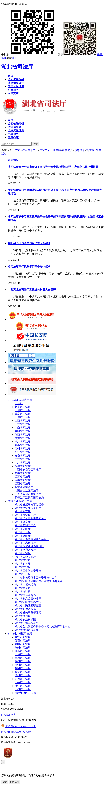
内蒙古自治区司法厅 (26, 490)
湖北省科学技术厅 (25, 514)
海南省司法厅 (23, 473)
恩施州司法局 (23, 678)
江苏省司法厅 (23, 476)
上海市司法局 (23, 417)
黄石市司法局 (23, 640)
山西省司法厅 (23, 420)
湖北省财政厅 (23, 535)
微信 (77, 54)
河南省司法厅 (23, 427)
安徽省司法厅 (23, 455)
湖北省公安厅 (23, 521)
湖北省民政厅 (23, 528)
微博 (100, 54)
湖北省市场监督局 (25, 595)
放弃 (5, 782)
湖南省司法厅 (23, 445)
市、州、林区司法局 (20, 633)
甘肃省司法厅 (23, 438)
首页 (18, 150)
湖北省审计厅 (23, 574)
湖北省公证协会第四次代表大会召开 (29, 243)
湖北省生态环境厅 (25, 542)
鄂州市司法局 (23, 664)
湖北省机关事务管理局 (28, 612)
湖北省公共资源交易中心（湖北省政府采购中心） (44, 626)
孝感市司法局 (23, 657)
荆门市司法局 (23, 661)
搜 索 (35, 144)
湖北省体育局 (23, 588)
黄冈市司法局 (23, 668)
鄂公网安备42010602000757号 (18, 726)
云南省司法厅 (23, 480)
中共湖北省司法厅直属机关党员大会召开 (32, 289)
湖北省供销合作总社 (26, 630)
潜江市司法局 (23, 685)
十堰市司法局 (23, 654)
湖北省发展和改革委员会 (29, 504)
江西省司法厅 (23, 483)
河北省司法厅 (23, 462)
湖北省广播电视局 (25, 584)
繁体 (4, 57)
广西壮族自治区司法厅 (28, 469)
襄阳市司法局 (23, 644)
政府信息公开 (30, 150)
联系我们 (28, 732)
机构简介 (67, 150)
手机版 (29, 54)
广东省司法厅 (23, 459)
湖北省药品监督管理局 (28, 598)
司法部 (19, 403)
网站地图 (6, 732)
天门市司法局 (23, 689)
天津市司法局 (23, 410)
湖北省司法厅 (17, 67)
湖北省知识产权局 (25, 609)
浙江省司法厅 (23, 452)
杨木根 (90, 150)
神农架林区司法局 (25, 692)
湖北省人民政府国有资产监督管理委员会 (38, 581)
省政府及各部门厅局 (20, 501)
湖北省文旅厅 (23, 567)
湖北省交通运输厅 (25, 549)
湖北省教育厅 (23, 511)
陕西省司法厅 (23, 434)
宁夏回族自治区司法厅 (28, 494)
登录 (9, 57)
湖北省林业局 (23, 560)
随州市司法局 (23, 675)
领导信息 (79, 150)
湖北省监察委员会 (25, 525)
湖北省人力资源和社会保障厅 (32, 539)
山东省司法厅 (23, 424)
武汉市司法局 (23, 637)
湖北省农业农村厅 (25, 556)
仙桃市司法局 (23, 682)
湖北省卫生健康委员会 (28, 570)
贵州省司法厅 (23, 448)
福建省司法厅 (23, 466)
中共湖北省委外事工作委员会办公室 (36, 577)
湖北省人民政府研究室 (28, 605)
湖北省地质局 (23, 616)
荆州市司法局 (23, 647)
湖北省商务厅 (23, 563)
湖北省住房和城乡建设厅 (29, 546)
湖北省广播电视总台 (26, 623)
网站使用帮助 (8, 714)
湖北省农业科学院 (25, 619)
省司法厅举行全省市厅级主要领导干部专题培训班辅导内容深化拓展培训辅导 (53, 166)
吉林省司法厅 (23, 431)
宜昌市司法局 (23, 651)
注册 (14, 57)
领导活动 (13, 159)
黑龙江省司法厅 (24, 487)
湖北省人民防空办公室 (28, 602)
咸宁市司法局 (23, 671)
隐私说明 (17, 732)
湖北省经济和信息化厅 (28, 508)
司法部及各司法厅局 (20, 399)
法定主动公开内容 (50, 150)
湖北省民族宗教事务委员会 (30, 518)
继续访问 (14, 782)
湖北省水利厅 (23, 553)
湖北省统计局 (23, 591)
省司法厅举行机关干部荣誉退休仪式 (29, 266)
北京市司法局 (23, 406)
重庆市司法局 (23, 413)
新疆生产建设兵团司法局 (29, 497)
